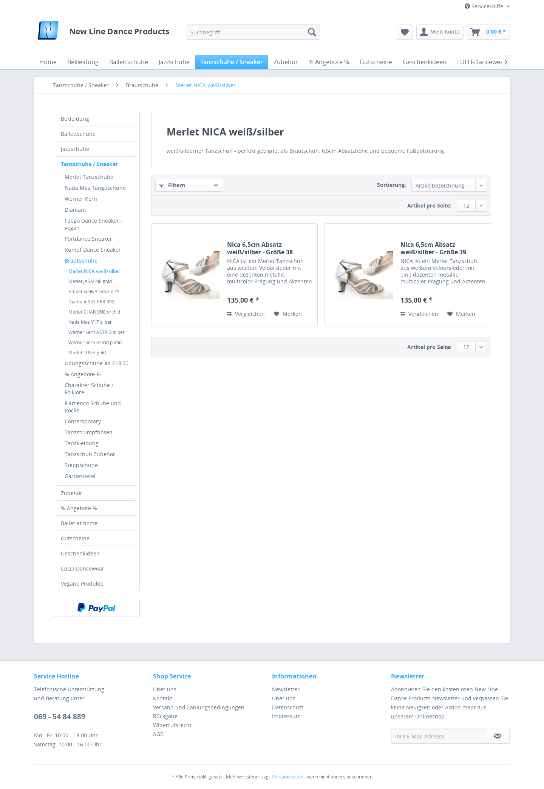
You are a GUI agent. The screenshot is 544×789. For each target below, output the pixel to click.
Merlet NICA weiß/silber (94, 271)
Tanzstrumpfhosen (89, 432)
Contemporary (83, 421)
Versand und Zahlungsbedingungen (198, 707)
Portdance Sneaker (88, 238)
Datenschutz (288, 707)
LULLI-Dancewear (82, 568)
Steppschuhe (81, 465)
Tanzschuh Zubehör (90, 454)
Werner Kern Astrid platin (95, 342)
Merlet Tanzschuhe (89, 176)
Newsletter (286, 689)
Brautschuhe (81, 260)
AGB (158, 734)
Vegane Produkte (82, 583)
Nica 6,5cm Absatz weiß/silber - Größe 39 (433, 248)
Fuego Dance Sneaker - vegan (93, 224)
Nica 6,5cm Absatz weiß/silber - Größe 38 (260, 248)
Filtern (172, 185)
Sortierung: (391, 184)
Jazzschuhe (75, 148)
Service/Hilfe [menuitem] (485, 6)
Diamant (75, 209)
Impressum (286, 716)
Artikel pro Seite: (429, 205)
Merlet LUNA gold (87, 352)
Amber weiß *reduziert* (93, 291)
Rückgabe (165, 716)
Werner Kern (81, 198)
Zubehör (71, 493)
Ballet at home (79, 523)
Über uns (164, 689)
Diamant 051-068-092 (91, 301)
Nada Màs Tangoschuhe (95, 187)
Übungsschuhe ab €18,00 (96, 363)
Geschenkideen (80, 553)
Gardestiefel (80, 476)
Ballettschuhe (78, 133)
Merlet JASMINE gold (90, 281)
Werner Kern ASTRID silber (96, 332)
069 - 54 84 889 (59, 716)
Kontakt (162, 698)
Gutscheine (75, 538)
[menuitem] (253, 32)
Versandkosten (287, 777)
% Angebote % (83, 374)
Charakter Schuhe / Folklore (89, 388)
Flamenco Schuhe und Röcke (93, 407)
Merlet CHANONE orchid (94, 312)
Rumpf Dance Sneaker (93, 249)
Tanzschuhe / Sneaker (89, 164)
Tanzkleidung (82, 443)
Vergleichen (246, 313)
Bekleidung (75, 118)
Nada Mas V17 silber (90, 322)
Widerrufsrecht (172, 725)
